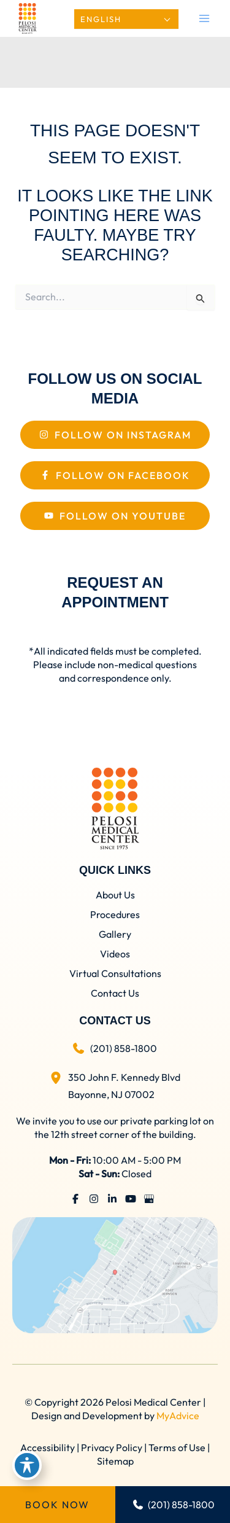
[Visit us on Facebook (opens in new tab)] (75, 1199)
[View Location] (59, 1075)
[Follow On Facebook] (115, 475)
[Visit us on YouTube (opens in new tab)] (131, 1199)
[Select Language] (126, 19)
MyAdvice (177, 1415)
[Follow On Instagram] (115, 435)
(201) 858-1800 (174, 1504)
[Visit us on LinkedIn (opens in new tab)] (112, 1199)
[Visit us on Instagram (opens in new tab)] (94, 1199)
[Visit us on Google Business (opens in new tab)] (149, 1199)
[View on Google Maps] (115, 1274)
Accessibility (47, 1447)
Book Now (57, 1504)
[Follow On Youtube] (115, 516)
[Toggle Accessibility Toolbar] (27, 1465)
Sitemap (115, 1461)
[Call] (115, 1048)
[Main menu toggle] (204, 18)
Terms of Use (176, 1447)
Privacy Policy (111, 1447)
